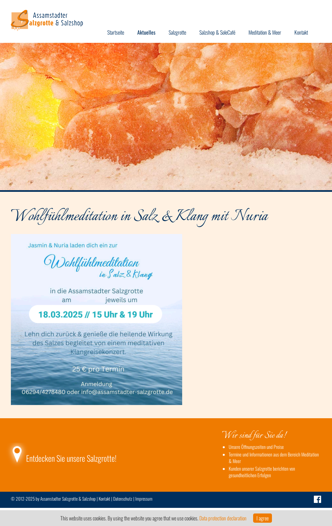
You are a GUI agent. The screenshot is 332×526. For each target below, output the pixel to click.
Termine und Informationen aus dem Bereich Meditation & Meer (274, 457)
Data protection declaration (223, 518)
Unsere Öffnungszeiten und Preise (256, 446)
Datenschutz (122, 498)
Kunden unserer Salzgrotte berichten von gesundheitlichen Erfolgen (262, 472)
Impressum (143, 498)
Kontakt (104, 498)
